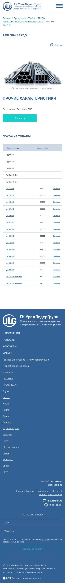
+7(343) (51, 481)
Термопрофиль (11, 428)
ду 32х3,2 (10, 222)
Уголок (6, 403)
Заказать (20, 118)
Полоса (7, 422)
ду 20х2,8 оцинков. (14, 283)
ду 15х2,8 (10, 188)
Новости (9, 339)
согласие (44, 539)
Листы (6, 397)
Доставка (8, 378)
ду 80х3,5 (10, 263)
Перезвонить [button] (55, 484)
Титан (6, 416)
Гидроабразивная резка (16, 365)
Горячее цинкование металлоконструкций (26, 359)
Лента (6, 409)
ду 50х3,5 (10, 242)
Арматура (8, 459)
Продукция (20, 18)
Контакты (10, 346)
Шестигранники (11, 447)
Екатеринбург (23, 491)
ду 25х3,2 (10, 209)
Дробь (6, 465)
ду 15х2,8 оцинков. (14, 276)
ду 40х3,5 (10, 236)
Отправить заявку (33, 548)
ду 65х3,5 (10, 249)
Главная (7, 18)
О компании (11, 333)
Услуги (7, 353)
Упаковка (8, 372)
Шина (6, 453)
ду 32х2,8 (10, 215)
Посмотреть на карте (50, 494)
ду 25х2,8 (10, 202)
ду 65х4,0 (10, 256)
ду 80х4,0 (10, 269)
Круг (5, 471)
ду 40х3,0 (10, 229)
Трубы (31, 18)
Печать (58, 45)
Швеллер (7, 434)
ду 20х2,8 (10, 195)
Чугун (6, 440)
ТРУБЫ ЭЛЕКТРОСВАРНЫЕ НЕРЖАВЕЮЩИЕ (24, 19)
